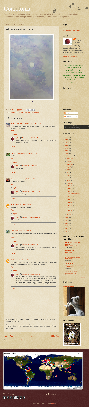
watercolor (37, 112)
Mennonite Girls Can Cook (73, 257)
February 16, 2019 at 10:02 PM (31, 191)
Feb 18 (70, 188)
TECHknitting (69, 263)
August (69, 167)
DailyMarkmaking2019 (16, 112)
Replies (15, 134)
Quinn (17, 138)
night (29, 112)
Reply (12, 130)
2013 (66, 231)
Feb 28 (70, 185)
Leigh (12, 230)
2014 (66, 228)
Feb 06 (70, 205)
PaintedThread (15, 153)
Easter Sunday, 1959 (71, 245)
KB (12, 260)
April (68, 178)
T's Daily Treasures (71, 271)
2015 (66, 226)
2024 (66, 142)
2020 (66, 151)
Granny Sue (14, 179)
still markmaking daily (74, 193)
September (70, 164)
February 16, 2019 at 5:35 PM (32, 123)
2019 (66, 153)
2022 (66, 148)
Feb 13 (70, 197)
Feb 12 (70, 199)
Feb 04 (70, 208)
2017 (66, 220)
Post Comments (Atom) (18, 340)
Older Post (55, 336)
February (69, 183)
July (68, 169)
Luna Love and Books (71, 273)
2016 (66, 223)
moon (25, 112)
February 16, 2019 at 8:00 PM (23, 204)
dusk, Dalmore (69, 252)
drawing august (68, 286)
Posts (66, 113)
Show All (83, 277)
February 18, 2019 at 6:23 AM (23, 230)
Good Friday (68, 258)
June (68, 172)
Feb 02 (70, 210)
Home (32, 336)
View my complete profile (70, 56)
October (69, 161)
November (70, 158)
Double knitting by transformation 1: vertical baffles (74, 265)
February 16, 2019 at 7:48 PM (26, 179)
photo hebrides (70, 250)
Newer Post (8, 336)
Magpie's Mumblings (17, 123)
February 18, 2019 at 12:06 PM (31, 274)
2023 (66, 145)
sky (32, 112)
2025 (66, 140)
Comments (68, 116)
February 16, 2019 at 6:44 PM (28, 153)
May (68, 175)
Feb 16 (70, 191)
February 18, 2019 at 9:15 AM (21, 260)
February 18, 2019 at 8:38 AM (30, 244)
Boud (12, 204)
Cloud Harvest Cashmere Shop (72, 30)
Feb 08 (70, 202)
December (70, 156)
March (69, 180)
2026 (66, 137)
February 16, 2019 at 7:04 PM (30, 138)
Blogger (53, 403)
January (69, 214)
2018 (66, 217)
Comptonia (17, 8)
